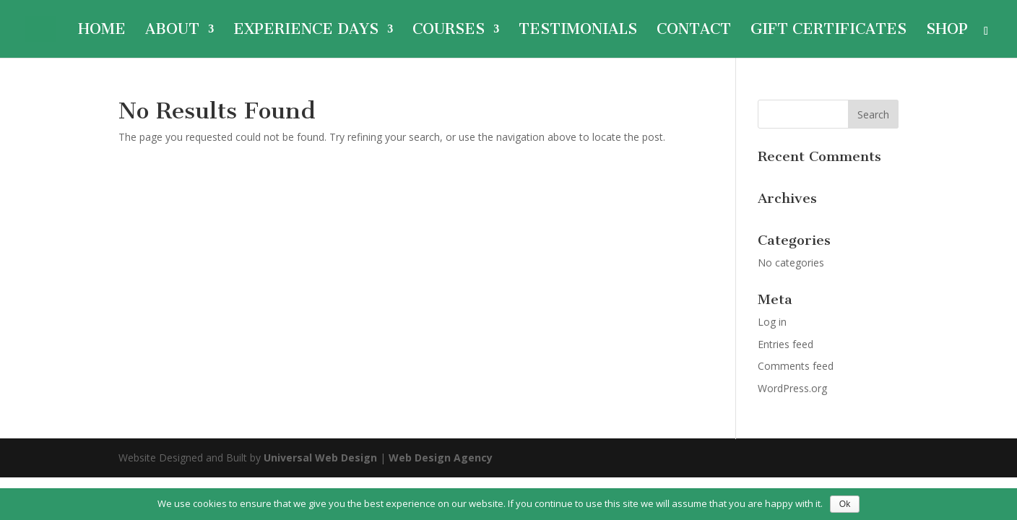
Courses (448, 31)
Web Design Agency (441, 457)
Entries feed (785, 344)
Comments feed (796, 366)
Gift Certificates (828, 31)
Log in (772, 322)
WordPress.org (792, 388)
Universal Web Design (320, 457)
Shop (947, 31)
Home (102, 31)
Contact (694, 31)
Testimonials (578, 31)
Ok (844, 504)
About (172, 31)
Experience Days (305, 31)
